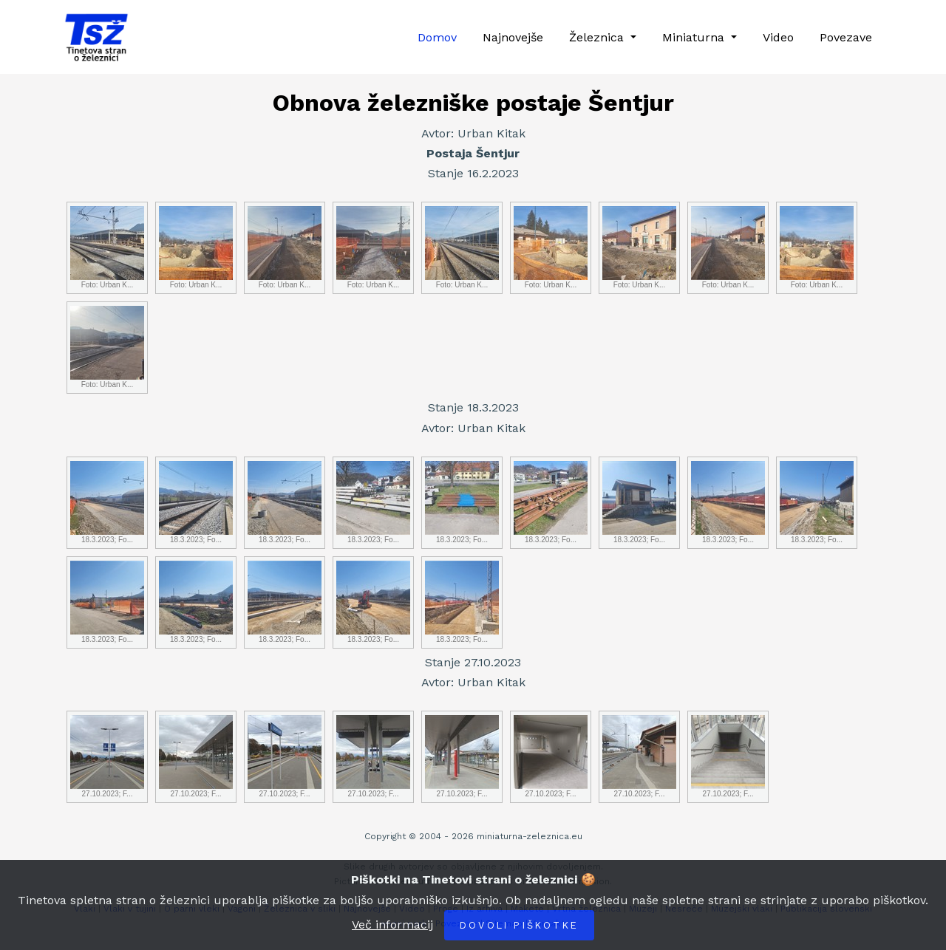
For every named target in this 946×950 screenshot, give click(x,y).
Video (778, 37)
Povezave (846, 37)
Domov (437, 37)
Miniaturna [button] (695, 37)
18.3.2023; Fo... (107, 502)
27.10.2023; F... (107, 756)
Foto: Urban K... (107, 247)
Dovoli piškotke (519, 925)
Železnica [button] (598, 37)
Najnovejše (513, 37)
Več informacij (392, 924)
